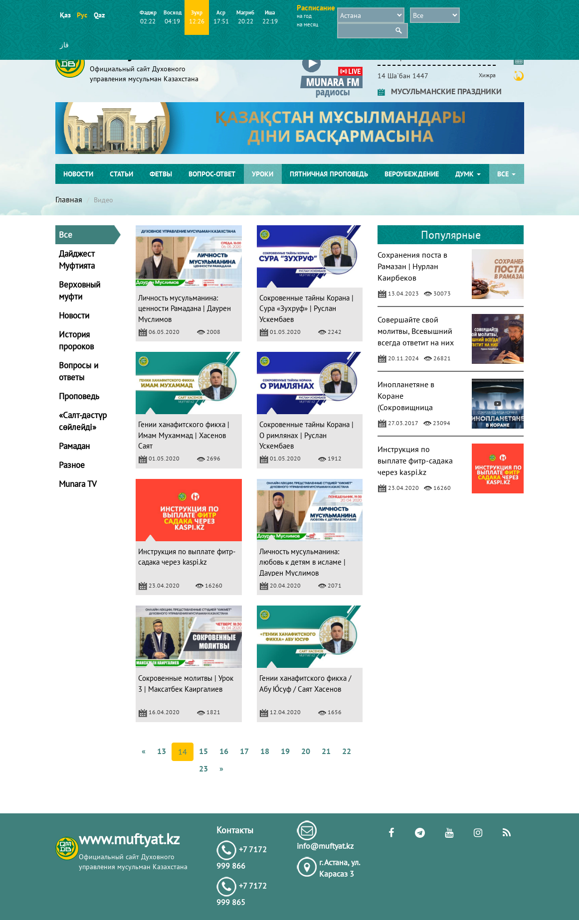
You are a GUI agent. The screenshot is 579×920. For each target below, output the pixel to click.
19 (285, 751)
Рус (82, 14)
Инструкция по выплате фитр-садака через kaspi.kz (415, 460)
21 (326, 751)
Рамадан (74, 446)
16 (223, 751)
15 (203, 751)
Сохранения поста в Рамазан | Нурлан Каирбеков (412, 266)
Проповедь (79, 396)
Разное (72, 465)
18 (264, 751)
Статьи (121, 173)
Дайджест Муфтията (77, 259)
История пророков (76, 340)
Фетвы (161, 173)
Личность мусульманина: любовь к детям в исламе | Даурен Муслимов (302, 562)
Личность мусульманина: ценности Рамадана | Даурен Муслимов (184, 308)
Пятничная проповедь (329, 173)
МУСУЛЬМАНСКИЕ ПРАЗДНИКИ (440, 91)
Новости (78, 173)
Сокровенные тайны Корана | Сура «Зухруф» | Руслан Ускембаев (306, 308)
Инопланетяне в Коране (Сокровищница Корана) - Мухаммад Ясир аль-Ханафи (413, 407)
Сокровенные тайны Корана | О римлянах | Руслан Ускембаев (306, 435)
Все (506, 173)
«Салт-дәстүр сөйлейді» (83, 421)
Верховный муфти (79, 290)
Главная (68, 199)
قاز (64, 44)
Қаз (65, 14)
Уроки (262, 173)
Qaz (99, 14)
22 (346, 751)
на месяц (307, 24)
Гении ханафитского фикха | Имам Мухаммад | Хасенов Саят (183, 435)
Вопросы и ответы (78, 371)
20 (305, 751)
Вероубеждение (412, 173)
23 (203, 768)
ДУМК (468, 173)
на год (304, 15)
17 (244, 751)
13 (161, 751)
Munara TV (78, 483)
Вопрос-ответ (212, 173)
